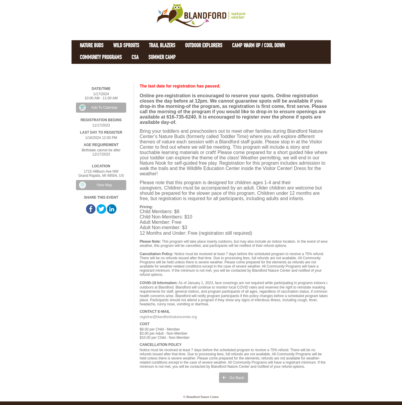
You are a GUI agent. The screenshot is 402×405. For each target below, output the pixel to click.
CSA (135, 58)
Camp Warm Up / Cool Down (258, 46)
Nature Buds (91, 46)
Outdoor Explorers (203, 46)
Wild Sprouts (126, 46)
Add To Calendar (104, 108)
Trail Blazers (162, 46)
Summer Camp (162, 58)
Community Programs (101, 58)
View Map (104, 185)
